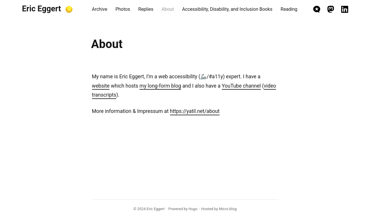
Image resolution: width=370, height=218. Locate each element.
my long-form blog (160, 86)
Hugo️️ (193, 209)
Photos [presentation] (122, 9)
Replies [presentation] (145, 9)
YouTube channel (241, 86)
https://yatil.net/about (195, 111)
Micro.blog (228, 209)
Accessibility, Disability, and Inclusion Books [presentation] (227, 9)
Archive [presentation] (99, 9)
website (101, 86)
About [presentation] (168, 9)
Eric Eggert (41, 8)
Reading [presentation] (289, 9)
